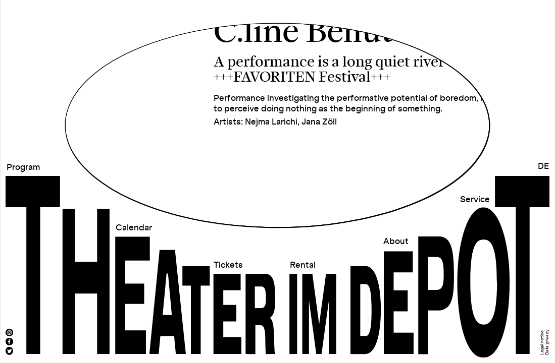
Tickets (228, 265)
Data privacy (546, 342)
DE (543, 166)
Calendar (134, 228)
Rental (303, 265)
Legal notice (542, 342)
